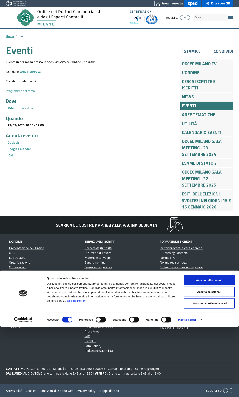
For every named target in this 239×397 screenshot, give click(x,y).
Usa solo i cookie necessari (209, 373)
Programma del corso (20, 90)
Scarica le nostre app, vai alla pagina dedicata (106, 225)
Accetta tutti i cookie (209, 350)
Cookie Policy (76, 370)
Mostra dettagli (187, 389)
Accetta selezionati (209, 362)
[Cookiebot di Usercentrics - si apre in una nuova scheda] (23, 390)
